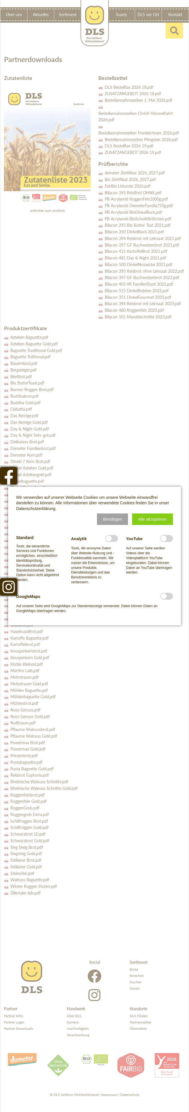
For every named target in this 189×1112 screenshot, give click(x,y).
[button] (112, 519)
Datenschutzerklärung (35, 508)
